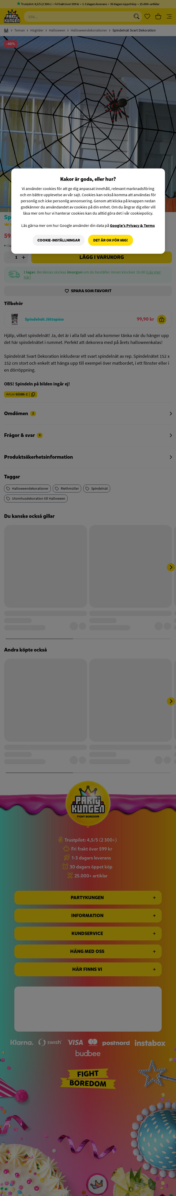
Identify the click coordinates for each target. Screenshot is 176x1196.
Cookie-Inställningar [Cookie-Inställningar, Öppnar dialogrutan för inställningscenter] (58, 240)
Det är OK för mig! (110, 240)
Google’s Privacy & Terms (132, 225)
